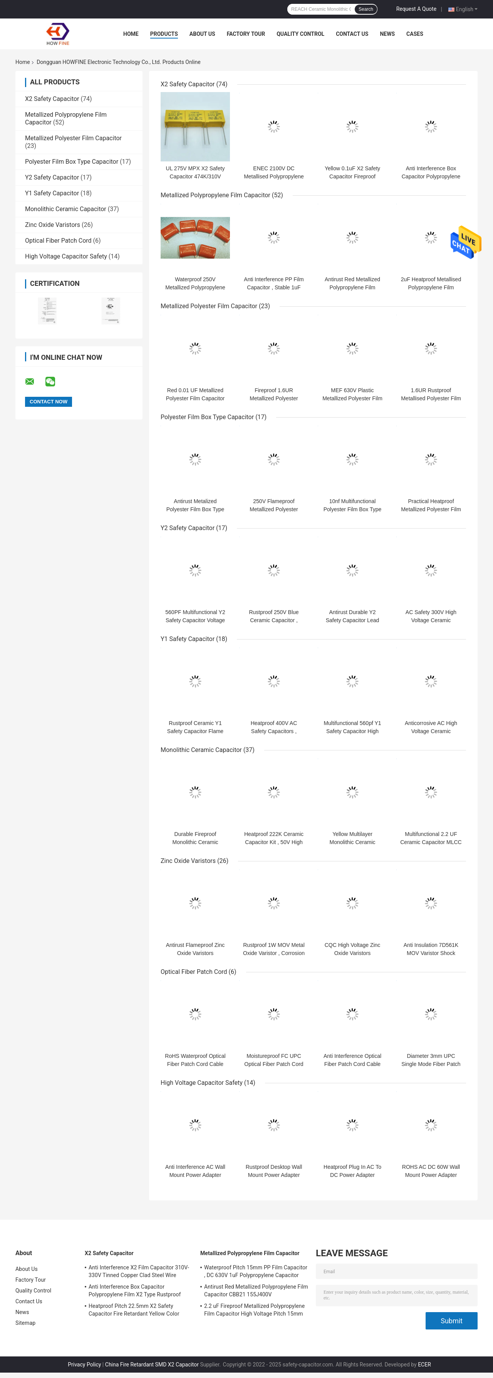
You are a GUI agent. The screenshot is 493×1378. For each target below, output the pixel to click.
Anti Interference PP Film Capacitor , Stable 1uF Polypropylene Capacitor (274, 287)
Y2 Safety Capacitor (52, 177)
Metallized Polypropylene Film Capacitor (215, 195)
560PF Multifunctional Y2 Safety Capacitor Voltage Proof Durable (195, 620)
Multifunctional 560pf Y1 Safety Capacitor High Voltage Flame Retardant (352, 731)
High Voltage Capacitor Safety (66, 256)
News (387, 34)
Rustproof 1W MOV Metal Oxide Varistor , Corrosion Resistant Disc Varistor (274, 953)
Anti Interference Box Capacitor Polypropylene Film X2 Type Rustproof (431, 176)
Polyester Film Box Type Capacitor (71, 161)
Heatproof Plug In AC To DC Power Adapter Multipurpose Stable (352, 1175)
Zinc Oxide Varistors (52, 224)
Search (366, 9)
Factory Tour (246, 34)
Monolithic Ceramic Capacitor (65, 209)
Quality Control (300, 34)
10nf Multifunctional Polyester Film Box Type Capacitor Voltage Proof (353, 509)
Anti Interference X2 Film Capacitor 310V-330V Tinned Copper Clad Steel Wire (139, 1271)
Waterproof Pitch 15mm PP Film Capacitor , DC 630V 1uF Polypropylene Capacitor (255, 1271)
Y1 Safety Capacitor (52, 193)
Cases (414, 34)
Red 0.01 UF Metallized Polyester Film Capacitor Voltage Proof (195, 398)
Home (131, 34)
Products (164, 34)
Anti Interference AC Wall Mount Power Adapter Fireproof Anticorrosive (195, 1175)
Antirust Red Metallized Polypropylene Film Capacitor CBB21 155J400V (256, 1290)
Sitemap (25, 1323)
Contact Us (352, 34)
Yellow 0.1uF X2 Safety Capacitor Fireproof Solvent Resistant (352, 176)
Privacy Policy (84, 1364)
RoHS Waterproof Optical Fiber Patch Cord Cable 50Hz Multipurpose (195, 1064)
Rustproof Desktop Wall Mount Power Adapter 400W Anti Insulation (274, 1175)
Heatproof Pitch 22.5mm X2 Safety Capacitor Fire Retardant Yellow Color (134, 1310)
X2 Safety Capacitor (52, 98)
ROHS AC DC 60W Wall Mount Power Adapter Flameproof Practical (431, 1175)
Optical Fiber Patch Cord (58, 240)
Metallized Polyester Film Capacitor (73, 138)
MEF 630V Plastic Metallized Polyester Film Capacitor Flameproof (352, 398)
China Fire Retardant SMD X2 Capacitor (152, 1364)
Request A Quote (416, 9)
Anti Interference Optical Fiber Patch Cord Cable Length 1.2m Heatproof (352, 1064)
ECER (424, 1364)
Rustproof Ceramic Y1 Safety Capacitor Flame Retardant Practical (195, 731)
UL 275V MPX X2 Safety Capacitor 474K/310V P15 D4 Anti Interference (195, 176)
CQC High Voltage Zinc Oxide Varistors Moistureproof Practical (353, 953)
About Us (202, 34)
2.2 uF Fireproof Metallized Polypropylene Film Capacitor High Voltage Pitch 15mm (254, 1310)
